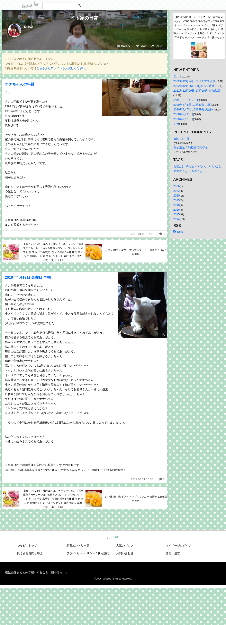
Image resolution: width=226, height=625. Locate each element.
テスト (177, 76)
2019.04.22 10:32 (142, 234)
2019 (176, 200)
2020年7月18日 (183, 119)
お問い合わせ (124, 553)
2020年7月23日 (183, 114)
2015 (176, 214)
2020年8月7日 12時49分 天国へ (193, 109)
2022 (176, 190)
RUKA (29, 27)
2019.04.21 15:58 (142, 479)
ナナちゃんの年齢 (19, 84)
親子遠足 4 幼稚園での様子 (190, 147)
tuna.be (113, 537)
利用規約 (103, 553)
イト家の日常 (84, 17)
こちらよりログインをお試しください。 (62, 68)
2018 (176, 205)
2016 (176, 209)
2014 (176, 219)
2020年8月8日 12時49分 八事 (192, 104)
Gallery (123, 46)
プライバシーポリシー (80, 553)
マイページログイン (178, 545)
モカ (176, 123)
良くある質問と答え (30, 553)
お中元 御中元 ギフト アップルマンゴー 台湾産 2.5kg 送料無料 (136, 252)
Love (141, 46)
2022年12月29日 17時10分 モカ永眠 (196, 90)
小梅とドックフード (186, 100)
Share (156, 46)
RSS (178, 232)
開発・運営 (173, 553)
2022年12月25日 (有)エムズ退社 (194, 86)
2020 (176, 195)
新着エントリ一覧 (77, 545)
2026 (176, 186)
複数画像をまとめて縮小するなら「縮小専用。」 (36, 572)
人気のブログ (124, 545)
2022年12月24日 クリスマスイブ (194, 81)
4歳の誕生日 (181, 138)
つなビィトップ (27, 545)
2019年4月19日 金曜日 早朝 (28, 277)
